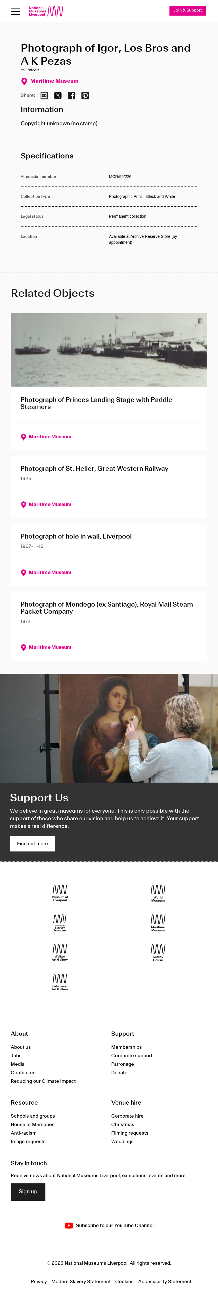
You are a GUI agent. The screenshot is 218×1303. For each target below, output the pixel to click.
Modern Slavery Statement (81, 1282)
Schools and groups (33, 1116)
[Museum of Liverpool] (60, 893)
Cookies (124, 1282)
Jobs (16, 1055)
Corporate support (131, 1055)
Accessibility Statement (165, 1282)
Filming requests (129, 1133)
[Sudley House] (158, 953)
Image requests (28, 1141)
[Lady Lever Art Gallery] (60, 982)
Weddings (122, 1141)
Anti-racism (24, 1133)
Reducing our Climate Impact (43, 1081)
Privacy (39, 1282)
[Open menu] (15, 11)
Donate (119, 1072)
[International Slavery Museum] (60, 923)
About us (21, 1047)
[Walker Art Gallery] (60, 953)
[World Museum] (158, 893)
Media (17, 1064)
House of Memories (32, 1124)
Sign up (28, 1192)
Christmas (122, 1124)
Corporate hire (127, 1116)
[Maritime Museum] (158, 923)
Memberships (126, 1047)
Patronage (122, 1064)
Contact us (23, 1072)
